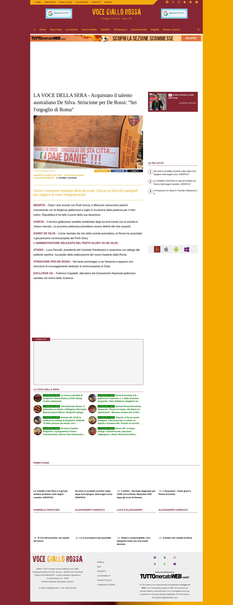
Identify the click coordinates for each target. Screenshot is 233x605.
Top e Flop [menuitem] (56, 29)
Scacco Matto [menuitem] (89, 29)
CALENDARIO (81, 2)
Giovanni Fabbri (44, 178)
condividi (119, 171)
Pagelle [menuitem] (155, 29)
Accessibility (104, 576)
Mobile (100, 562)
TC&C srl (46, 569)
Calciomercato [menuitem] (139, 29)
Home (38, 2)
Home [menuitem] (43, 29)
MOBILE (108, 2)
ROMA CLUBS (65, 2)
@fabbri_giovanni (66, 178)
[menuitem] (34, 29)
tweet (135, 171)
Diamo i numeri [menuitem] (171, 29)
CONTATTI (96, 2)
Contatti (101, 571)
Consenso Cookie (106, 585)
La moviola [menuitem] (72, 29)
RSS (99, 567)
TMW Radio (50, 2)
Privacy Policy (104, 580)
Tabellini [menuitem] (105, 29)
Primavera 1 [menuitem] (120, 29)
